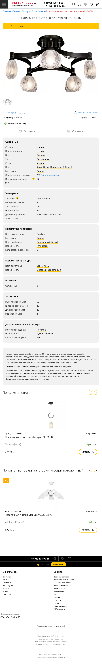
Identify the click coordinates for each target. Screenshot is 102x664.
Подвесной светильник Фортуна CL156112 (29, 437)
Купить (88, 452)
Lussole (9, 113)
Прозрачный (57, 167)
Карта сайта (7, 594)
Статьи (56, 603)
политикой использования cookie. (52, 644)
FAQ (55, 594)
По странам (7, 582)
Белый (68, 167)
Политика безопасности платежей (51, 626)
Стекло (40, 171)
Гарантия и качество (62, 582)
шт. (40, 564)
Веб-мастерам (59, 588)
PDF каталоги (59, 609)
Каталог (16, 11)
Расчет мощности (50, 175)
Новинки (6, 588)
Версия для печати (86, 112)
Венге (46, 167)
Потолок (41, 329)
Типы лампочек (60, 606)
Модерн (41, 163)
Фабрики (6, 580)
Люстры (26, 11)
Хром (39, 167)
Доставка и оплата (61, 577)
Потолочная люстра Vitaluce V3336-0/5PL (28, 514)
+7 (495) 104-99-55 (54, 5)
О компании (10, 571)
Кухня (40, 333)
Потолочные (38, 11)
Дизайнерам (59, 591)
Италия (20, 113)
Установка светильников (64, 580)
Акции (5, 591)
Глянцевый (42, 245)
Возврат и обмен (61, 585)
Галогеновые (43, 198)
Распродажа (8, 585)
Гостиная (49, 333)
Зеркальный (54, 269)
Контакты (7, 577)
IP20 (39, 337)
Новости (57, 600)
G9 (38, 206)
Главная (7, 11)
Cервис (58, 571)
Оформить (58, 564)
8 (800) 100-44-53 (53, 2)
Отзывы (57, 597)
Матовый (42, 269)
